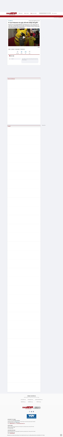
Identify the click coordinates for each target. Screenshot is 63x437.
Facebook (17, 53)
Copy (29, 53)
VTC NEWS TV (10, 20)
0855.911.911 (12, 423)
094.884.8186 (12, 433)
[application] (24, 37)
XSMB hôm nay (30, 401)
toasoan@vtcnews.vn (19, 423)
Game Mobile (17, 49)
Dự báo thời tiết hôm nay (38, 399)
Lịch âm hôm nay (23, 399)
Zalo (25, 53)
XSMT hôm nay (38, 401)
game (9, 49)
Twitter (21, 53)
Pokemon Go (22, 49)
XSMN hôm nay (23, 401)
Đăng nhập (54, 13)
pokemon (13, 49)
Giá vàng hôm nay (30, 399)
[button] (24, 37)
